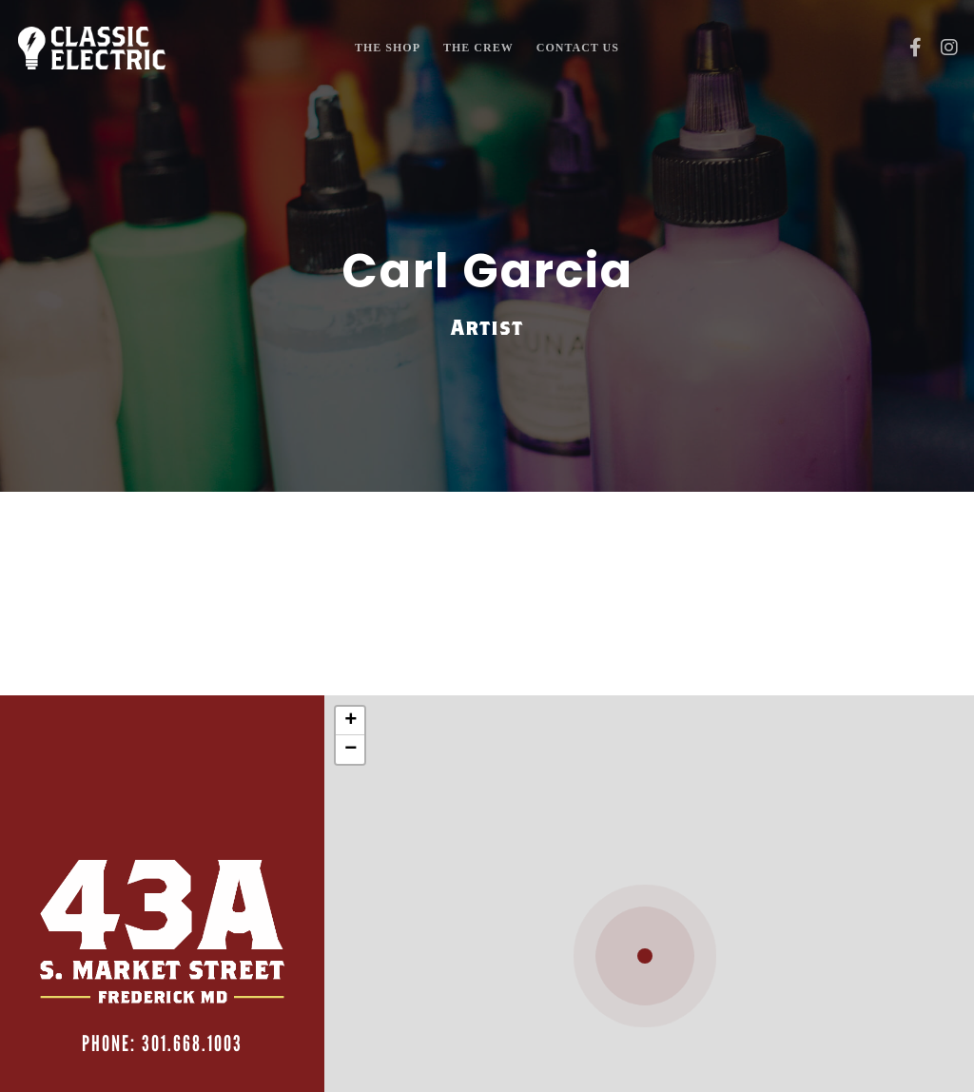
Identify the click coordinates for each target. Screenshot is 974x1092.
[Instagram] (942, 47)
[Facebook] (908, 47)
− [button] (350, 749)
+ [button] (350, 721)
